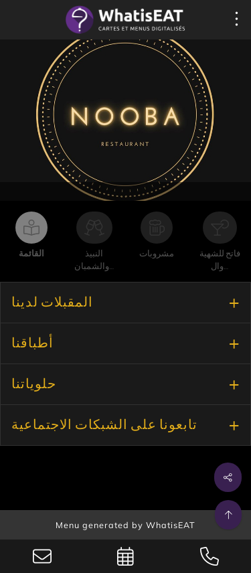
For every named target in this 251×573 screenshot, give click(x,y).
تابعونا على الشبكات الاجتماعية (104, 425)
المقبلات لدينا (52, 302)
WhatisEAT (170, 524)
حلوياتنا (33, 384)
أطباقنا (32, 343)
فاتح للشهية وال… (219, 260)
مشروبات (156, 254)
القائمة (31, 254)
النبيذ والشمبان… (94, 260)
